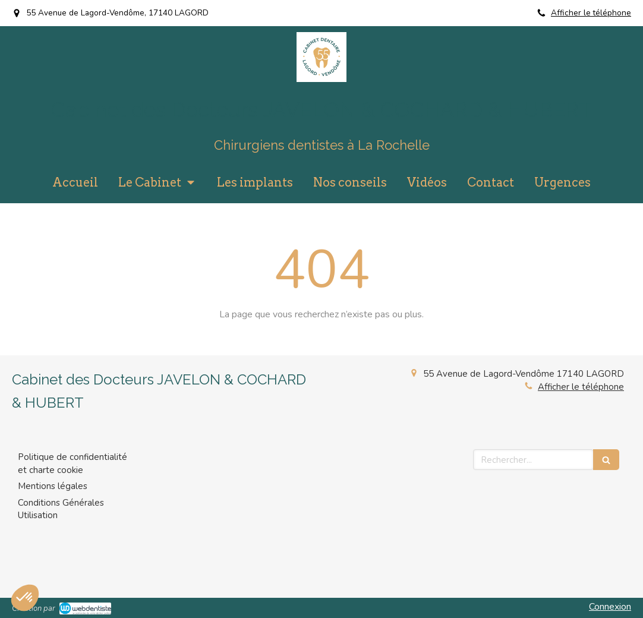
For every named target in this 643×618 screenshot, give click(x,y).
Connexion (610, 606)
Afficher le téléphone (591, 12)
